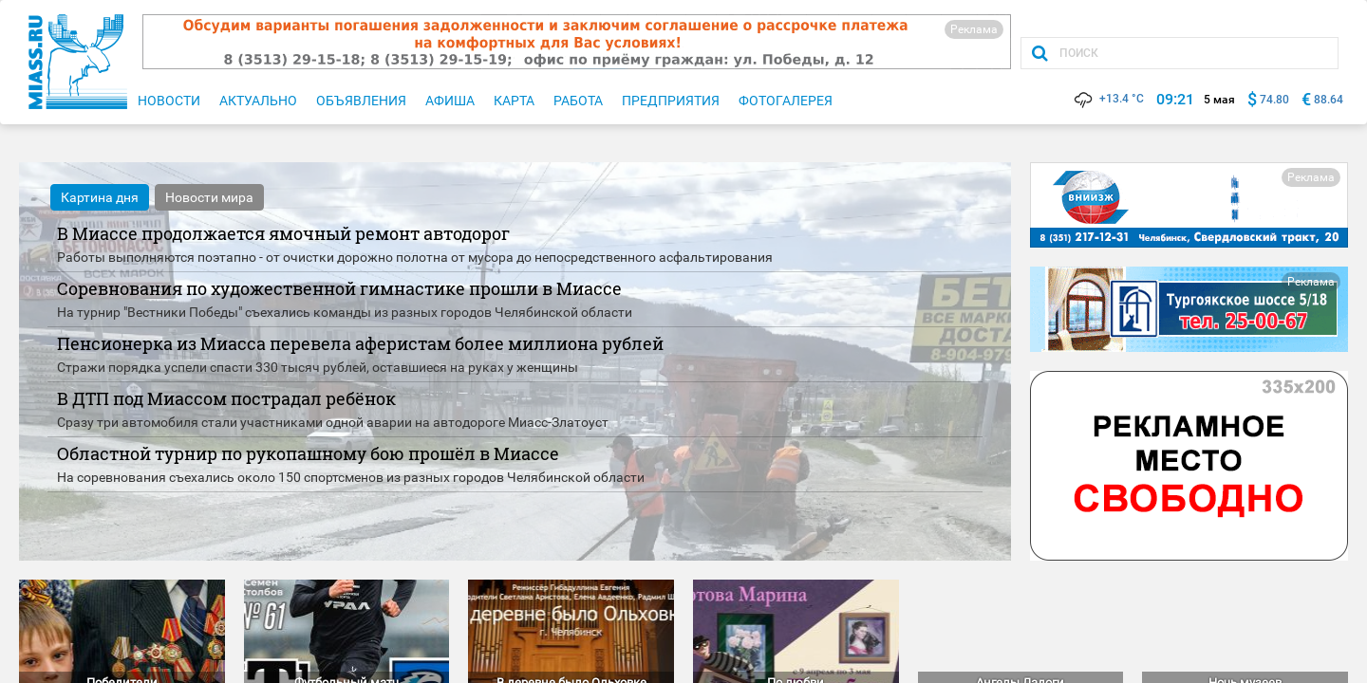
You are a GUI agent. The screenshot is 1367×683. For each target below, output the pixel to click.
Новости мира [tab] (209, 197)
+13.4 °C (1108, 98)
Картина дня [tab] (100, 197)
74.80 (1274, 99)
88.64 (1328, 99)
